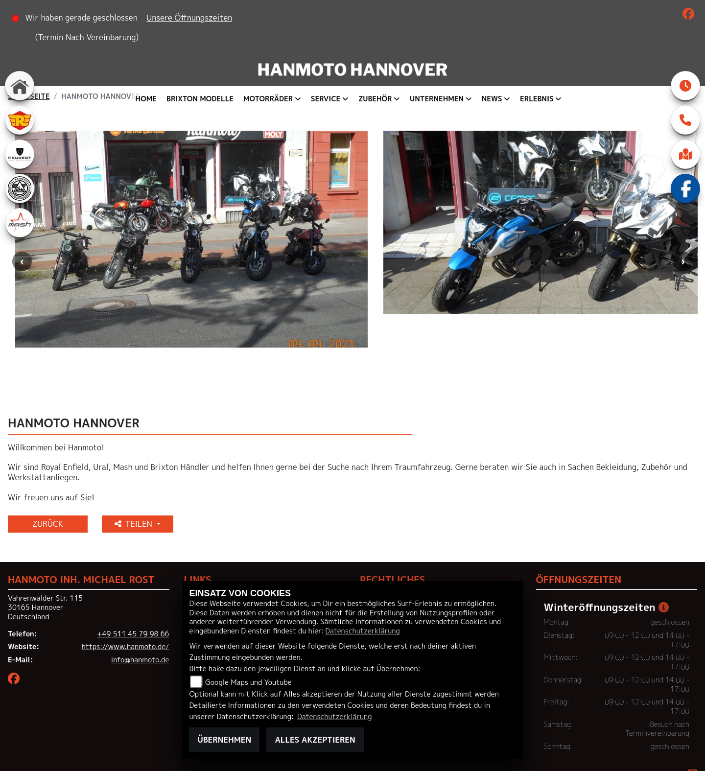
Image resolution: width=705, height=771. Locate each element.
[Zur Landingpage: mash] (19, 222)
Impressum (377, 566)
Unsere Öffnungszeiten (190, 17)
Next (683, 242)
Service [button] (325, 99)
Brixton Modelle (200, 99)
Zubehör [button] (375, 99)
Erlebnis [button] (537, 99)
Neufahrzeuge (207, 566)
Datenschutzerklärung (362, 631)
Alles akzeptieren (315, 739)
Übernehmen (224, 739)
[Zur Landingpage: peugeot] (19, 154)
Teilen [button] (135, 482)
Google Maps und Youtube (248, 682)
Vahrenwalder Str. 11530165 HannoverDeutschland (45, 567)
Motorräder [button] (268, 99)
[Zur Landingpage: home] (19, 85)
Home (146, 99)
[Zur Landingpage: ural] (19, 188)
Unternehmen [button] (437, 99)
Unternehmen (206, 557)
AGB (367, 557)
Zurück (47, 482)
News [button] (492, 99)
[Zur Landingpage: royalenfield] (19, 120)
